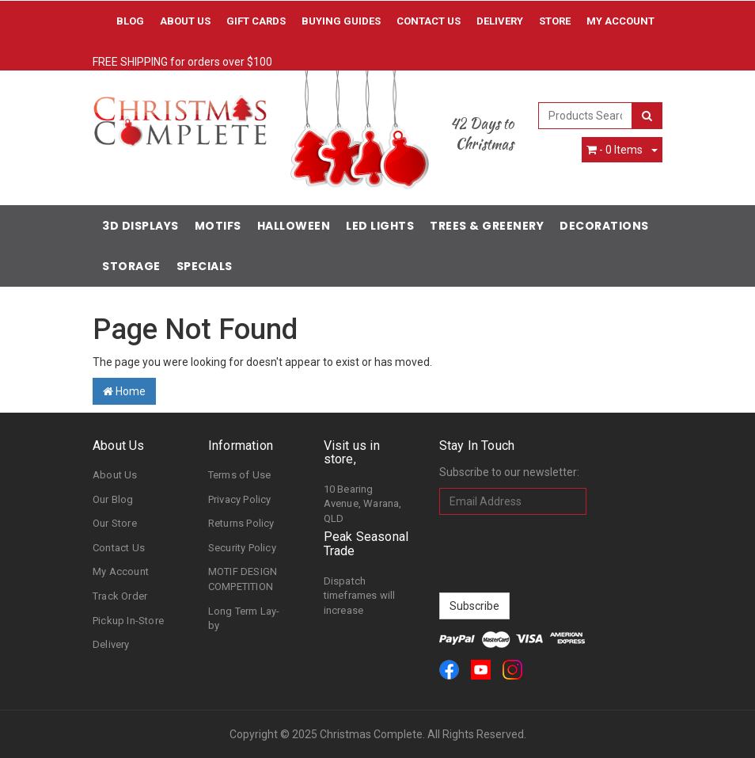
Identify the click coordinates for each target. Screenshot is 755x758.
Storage (131, 266)
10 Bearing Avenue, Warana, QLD (363, 503)
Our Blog (113, 499)
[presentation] (559, 554)
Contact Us (428, 21)
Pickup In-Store (128, 621)
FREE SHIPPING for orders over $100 (182, 61)
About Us (185, 21)
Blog (130, 21)
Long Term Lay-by (244, 618)
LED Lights (380, 226)
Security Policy (242, 548)
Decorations (604, 226)
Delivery (499, 21)
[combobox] (585, 115)
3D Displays (140, 226)
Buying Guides (341, 21)
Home (124, 391)
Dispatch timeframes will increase (360, 595)
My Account (121, 571)
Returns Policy (241, 523)
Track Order (120, 596)
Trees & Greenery (487, 226)
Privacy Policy (239, 499)
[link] (449, 670)
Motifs (218, 226)
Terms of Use (239, 475)
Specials (204, 266)
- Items (614, 149)
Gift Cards (256, 21)
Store (555, 21)
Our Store (115, 523)
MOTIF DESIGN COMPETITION (242, 579)
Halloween (294, 226)
